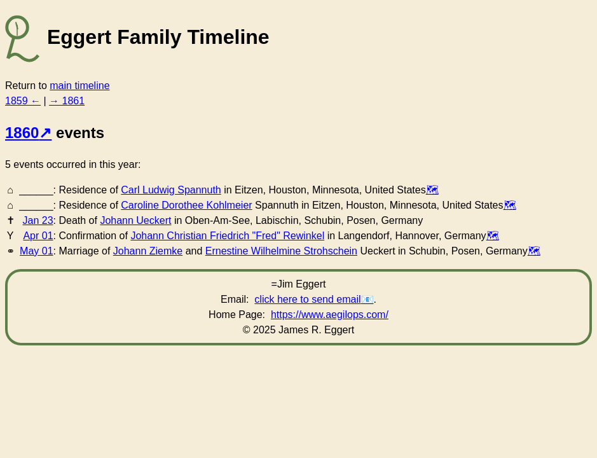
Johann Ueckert (135, 220)
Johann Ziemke (147, 251)
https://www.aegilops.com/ (329, 314)
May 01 (36, 251)
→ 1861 (67, 100)
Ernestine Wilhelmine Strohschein (281, 251)
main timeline (79, 85)
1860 (22, 132)
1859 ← (23, 100)
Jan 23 (38, 220)
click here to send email (307, 299)
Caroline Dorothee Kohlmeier (186, 205)
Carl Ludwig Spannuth (171, 189)
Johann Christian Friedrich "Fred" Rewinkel (227, 235)
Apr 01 (38, 235)
